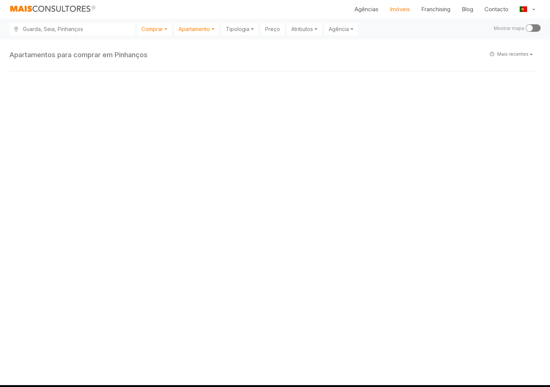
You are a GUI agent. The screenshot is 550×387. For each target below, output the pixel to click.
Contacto (496, 9)
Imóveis (400, 9)
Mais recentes (511, 54)
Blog (467, 9)
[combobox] (154, 29)
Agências (367, 9)
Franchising (435, 9)
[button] (527, 9)
